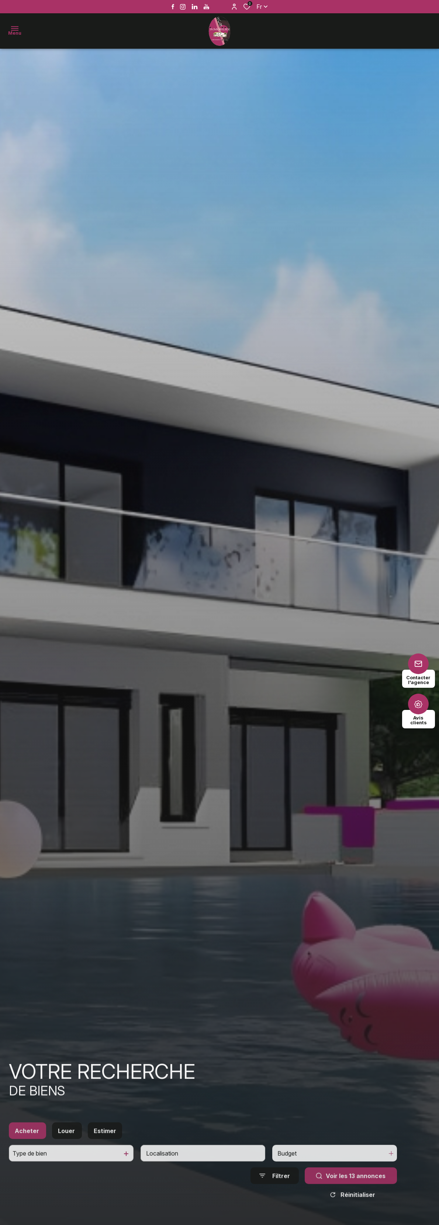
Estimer (105, 1142)
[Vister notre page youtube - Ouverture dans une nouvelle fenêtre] (206, 7)
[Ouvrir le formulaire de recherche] (274, 1187)
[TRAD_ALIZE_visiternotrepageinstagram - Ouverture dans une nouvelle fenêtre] (183, 7)
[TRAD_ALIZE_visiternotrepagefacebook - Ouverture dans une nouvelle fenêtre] (173, 6)
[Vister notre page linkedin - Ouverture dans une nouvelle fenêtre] (194, 7)
